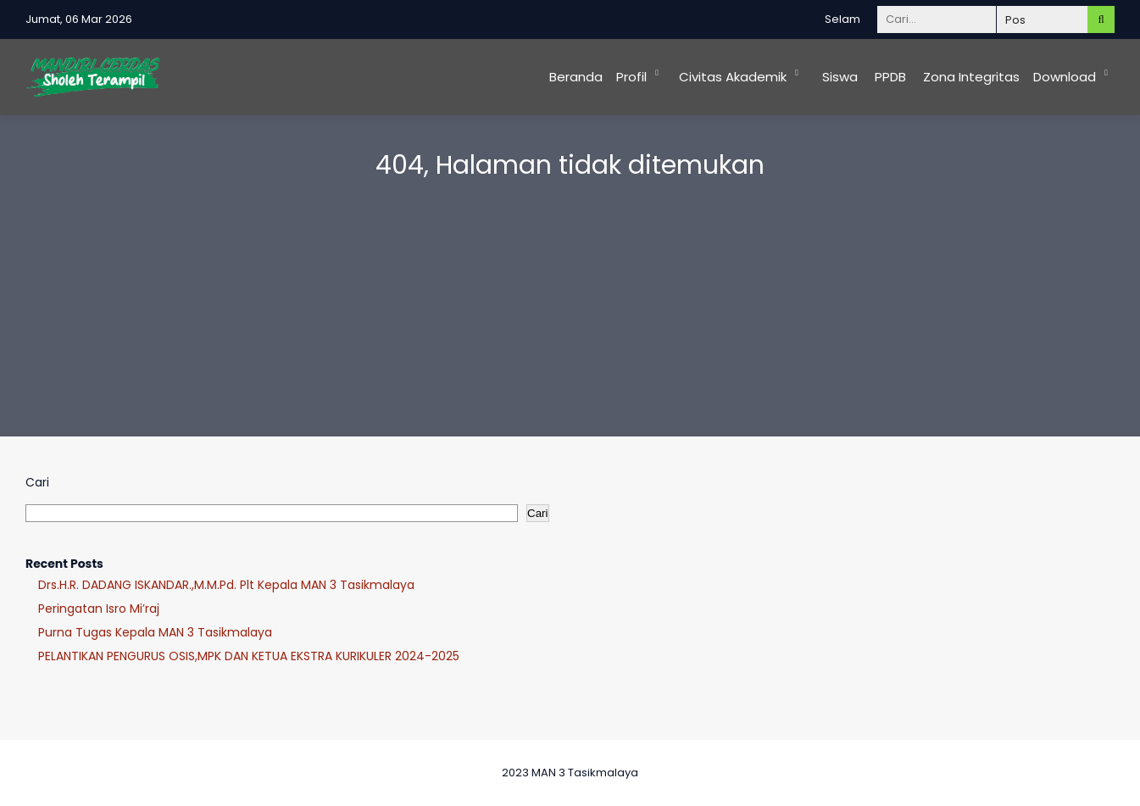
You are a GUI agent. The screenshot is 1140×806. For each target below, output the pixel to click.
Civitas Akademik (733, 77)
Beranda (576, 77)
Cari (37, 482)
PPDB (890, 77)
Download (1064, 77)
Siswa (840, 77)
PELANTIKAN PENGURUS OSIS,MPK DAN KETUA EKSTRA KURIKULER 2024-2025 (248, 656)
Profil (631, 77)
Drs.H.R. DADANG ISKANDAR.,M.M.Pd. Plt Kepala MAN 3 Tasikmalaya (226, 584)
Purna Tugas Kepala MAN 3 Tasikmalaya (155, 632)
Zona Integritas (971, 77)
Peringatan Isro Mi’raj (98, 608)
